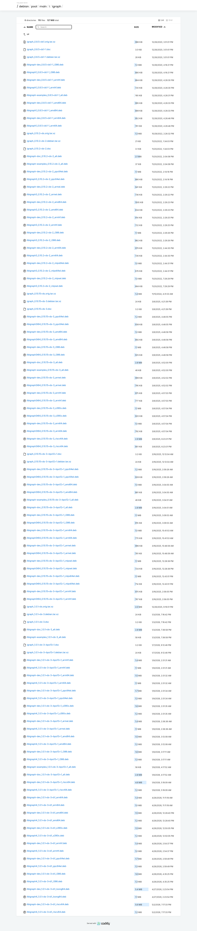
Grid (169, 20)
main (43, 6)
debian (24, 6)
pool (34, 6)
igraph (56, 6)
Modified (159, 27)
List (161, 20)
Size (136, 27)
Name (30, 27)
